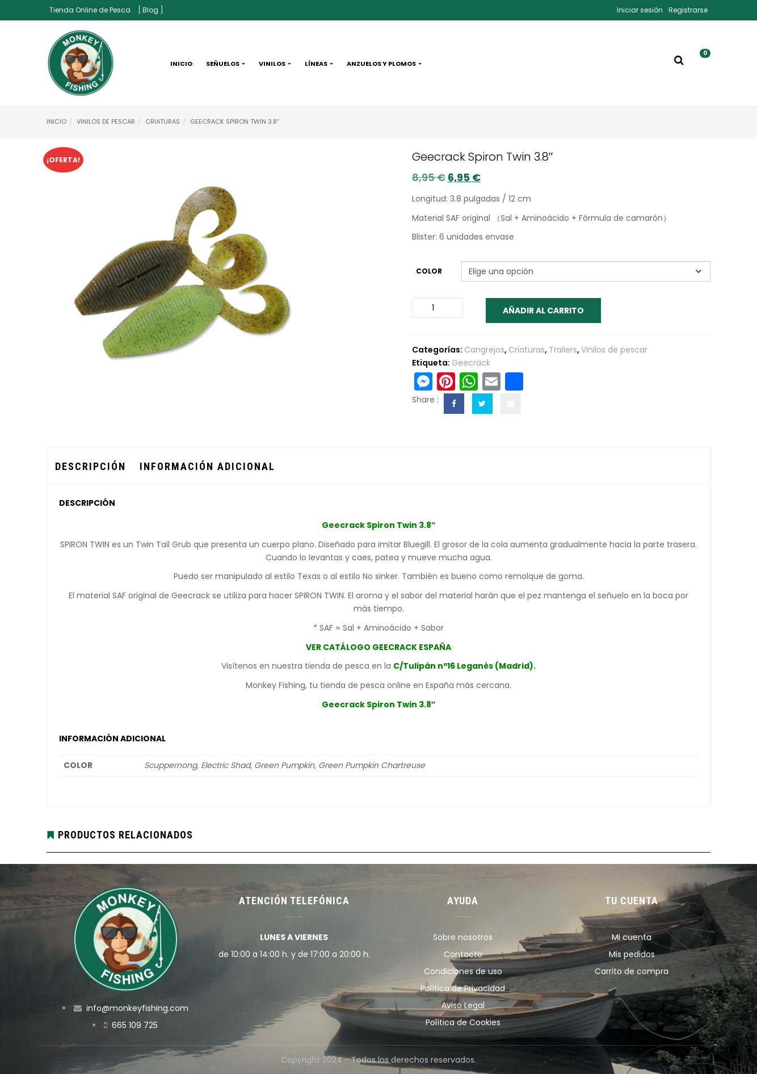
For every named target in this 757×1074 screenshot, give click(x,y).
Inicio (181, 63)
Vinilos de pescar (106, 121)
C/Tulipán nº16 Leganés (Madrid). (464, 666)
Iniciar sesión (640, 10)
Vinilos (275, 63)
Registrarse (688, 10)
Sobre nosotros (463, 937)
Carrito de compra (631, 971)
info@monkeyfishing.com (137, 1008)
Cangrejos (484, 349)
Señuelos (225, 63)
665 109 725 (135, 1025)
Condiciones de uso (463, 971)
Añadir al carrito (543, 310)
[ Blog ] (150, 10)
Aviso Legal (463, 1005)
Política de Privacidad (462, 988)
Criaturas (162, 121)
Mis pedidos (632, 954)
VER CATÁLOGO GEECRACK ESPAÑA (378, 647)
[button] (700, 63)
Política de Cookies (463, 1022)
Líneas (319, 63)
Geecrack (471, 362)
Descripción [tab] (90, 466)
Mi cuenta (631, 937)
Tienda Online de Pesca (90, 10)
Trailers (563, 349)
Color (429, 271)
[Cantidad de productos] (437, 308)
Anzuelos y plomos (384, 63)
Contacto (463, 954)
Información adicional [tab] (207, 466)
